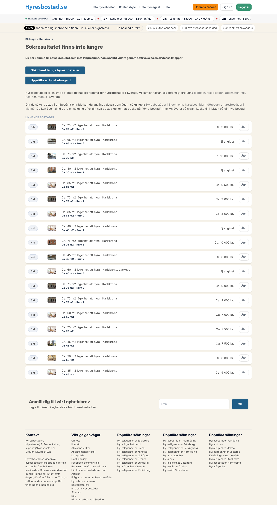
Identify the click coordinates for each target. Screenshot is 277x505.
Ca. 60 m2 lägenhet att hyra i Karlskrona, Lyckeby (96, 269)
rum (28, 97)
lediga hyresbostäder (208, 92)
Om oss (75, 440)
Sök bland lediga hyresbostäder (55, 70)
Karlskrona (46, 39)
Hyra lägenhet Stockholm (224, 458)
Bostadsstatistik (80, 484)
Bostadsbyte (127, 7)
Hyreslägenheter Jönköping (133, 470)
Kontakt (75, 444)
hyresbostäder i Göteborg (202, 104)
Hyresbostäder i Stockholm (164, 104)
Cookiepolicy (79, 458)
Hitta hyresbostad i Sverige (87, 499)
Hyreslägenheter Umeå (131, 447)
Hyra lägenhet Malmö (222, 447)
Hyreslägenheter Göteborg (179, 444)
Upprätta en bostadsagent (51, 80)
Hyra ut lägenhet (173, 455)
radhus (42, 97)
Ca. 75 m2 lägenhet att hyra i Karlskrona (89, 125)
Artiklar (75, 473)
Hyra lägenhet (217, 466)
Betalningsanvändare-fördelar (89, 466)
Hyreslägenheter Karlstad (132, 451)
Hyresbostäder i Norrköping (179, 440)
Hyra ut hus (216, 444)
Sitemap (76, 492)
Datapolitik (77, 455)
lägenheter (232, 92)
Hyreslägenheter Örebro (131, 458)
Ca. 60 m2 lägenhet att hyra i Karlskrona (89, 313)
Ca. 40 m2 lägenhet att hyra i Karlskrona (89, 226)
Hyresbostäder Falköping (224, 440)
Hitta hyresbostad (104, 7)
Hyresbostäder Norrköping (225, 462)
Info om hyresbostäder (84, 488)
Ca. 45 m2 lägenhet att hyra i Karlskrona (89, 255)
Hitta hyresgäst (149, 7)
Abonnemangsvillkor (83, 451)
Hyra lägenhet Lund (129, 444)
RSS (73, 495)
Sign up (227, 7)
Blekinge (30, 39)
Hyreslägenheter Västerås (224, 451)
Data (166, 7)
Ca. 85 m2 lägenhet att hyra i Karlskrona (89, 183)
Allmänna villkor (80, 447)
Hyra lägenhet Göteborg (177, 462)
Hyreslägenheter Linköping (133, 455)
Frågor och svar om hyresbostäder (91, 477)
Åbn (244, 127)
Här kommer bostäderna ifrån (88, 470)
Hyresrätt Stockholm (175, 470)
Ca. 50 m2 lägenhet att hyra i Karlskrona (89, 356)
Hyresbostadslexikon (83, 481)
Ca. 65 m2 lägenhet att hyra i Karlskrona (89, 140)
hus (243, 92)
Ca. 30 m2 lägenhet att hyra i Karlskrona (89, 168)
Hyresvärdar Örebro (175, 466)
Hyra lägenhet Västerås (131, 466)
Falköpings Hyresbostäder (224, 455)
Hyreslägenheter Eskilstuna (133, 440)
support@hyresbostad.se (40, 447)
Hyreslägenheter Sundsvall (133, 462)
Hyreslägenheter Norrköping (180, 451)
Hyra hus (168, 458)
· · (72, 18)
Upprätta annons (205, 7)
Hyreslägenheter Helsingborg (180, 447)
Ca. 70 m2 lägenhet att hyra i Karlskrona (89, 327)
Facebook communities (85, 462)
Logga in (243, 7)
